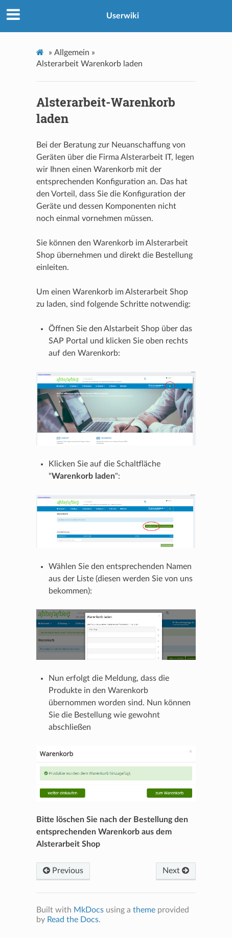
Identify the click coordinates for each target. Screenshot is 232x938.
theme (144, 910)
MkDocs (89, 910)
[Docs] (41, 52)
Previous (63, 871)
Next (176, 871)
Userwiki (122, 16)
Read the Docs (73, 920)
